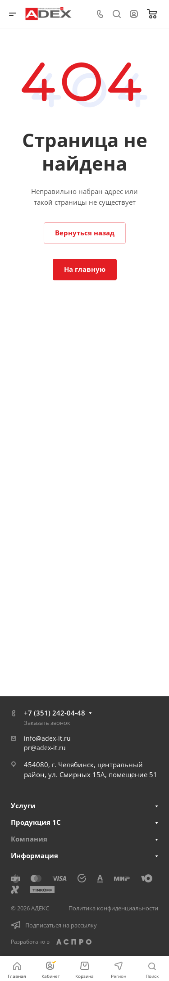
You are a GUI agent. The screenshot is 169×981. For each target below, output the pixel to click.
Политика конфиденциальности (113, 908)
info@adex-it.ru (47, 738)
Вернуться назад (84, 232)
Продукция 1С (36, 822)
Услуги (23, 805)
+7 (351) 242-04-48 (54, 712)
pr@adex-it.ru (45, 747)
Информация (34, 855)
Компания (29, 838)
